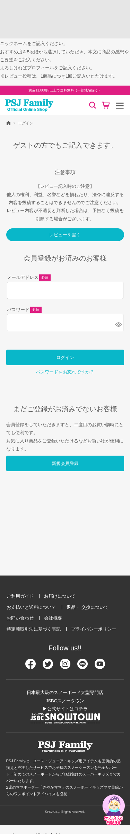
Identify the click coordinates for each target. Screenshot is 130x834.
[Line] (82, 666)
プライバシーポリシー (93, 629)
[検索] (92, 105)
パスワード (24, 310)
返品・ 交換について (88, 607)
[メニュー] (119, 105)
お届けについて (60, 596)
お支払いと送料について (31, 607)
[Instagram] (65, 666)
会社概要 (53, 618)
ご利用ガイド (20, 596)
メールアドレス (29, 278)
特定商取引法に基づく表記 (34, 629)
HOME (8, 123)
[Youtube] (100, 666)
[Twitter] (48, 666)
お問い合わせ (20, 618)
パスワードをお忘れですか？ (65, 372)
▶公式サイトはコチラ (65, 708)
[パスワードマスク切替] (118, 324)
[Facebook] (30, 666)
